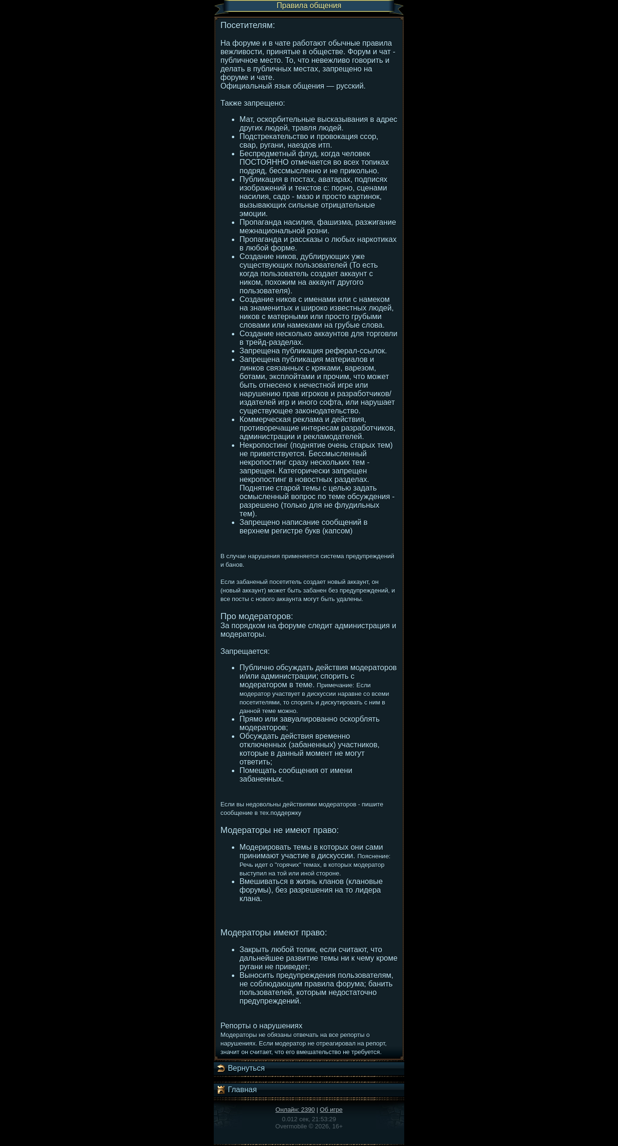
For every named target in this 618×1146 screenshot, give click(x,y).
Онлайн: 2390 (295, 1109)
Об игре (331, 1109)
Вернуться (240, 1068)
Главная (236, 1090)
